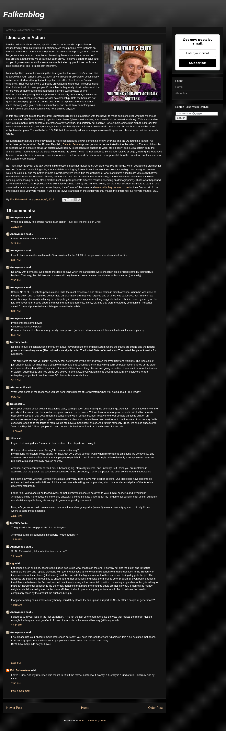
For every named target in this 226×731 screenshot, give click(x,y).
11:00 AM (16, 431)
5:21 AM (16, 243)
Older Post (155, 707)
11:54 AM (16, 556)
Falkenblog (24, 14)
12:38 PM (16, 539)
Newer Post (14, 707)
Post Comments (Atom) (92, 720)
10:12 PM (16, 226)
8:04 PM (16, 663)
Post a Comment (20, 690)
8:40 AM (16, 335)
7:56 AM (16, 683)
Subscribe (197, 63)
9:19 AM (16, 380)
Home (85, 707)
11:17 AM (16, 515)
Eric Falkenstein (20, 670)
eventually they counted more (112, 187)
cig (12, 563)
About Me (181, 93)
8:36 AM (16, 311)
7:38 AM (16, 280)
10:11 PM (16, 625)
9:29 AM (16, 396)
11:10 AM (16, 604)
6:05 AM (16, 260)
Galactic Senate (71, 144)
